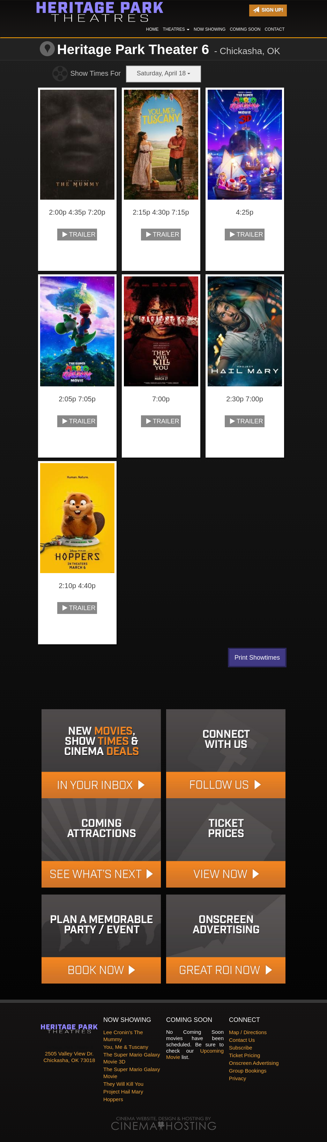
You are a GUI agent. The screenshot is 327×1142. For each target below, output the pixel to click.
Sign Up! (268, 10)
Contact (274, 29)
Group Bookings (248, 1071)
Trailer (79, 234)
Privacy (237, 1078)
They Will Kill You (123, 1084)
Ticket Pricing (244, 1055)
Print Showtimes (257, 657)
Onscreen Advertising (254, 1063)
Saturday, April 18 (164, 73)
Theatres (176, 29)
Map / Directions (248, 1032)
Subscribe (240, 1048)
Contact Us (242, 1040)
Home (152, 29)
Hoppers (113, 1099)
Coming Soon (245, 29)
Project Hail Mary (123, 1092)
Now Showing (209, 29)
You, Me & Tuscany (125, 1047)
